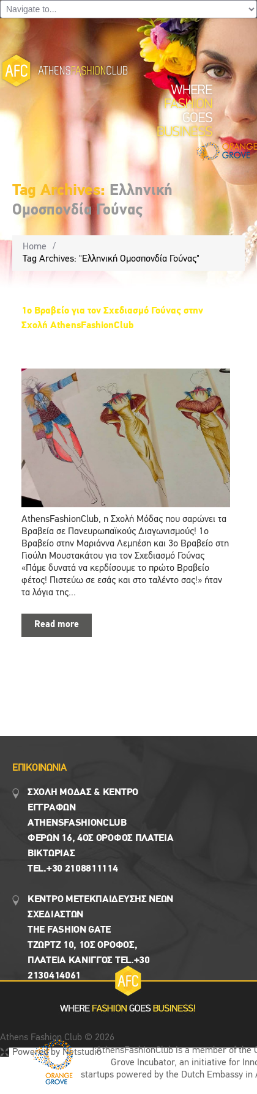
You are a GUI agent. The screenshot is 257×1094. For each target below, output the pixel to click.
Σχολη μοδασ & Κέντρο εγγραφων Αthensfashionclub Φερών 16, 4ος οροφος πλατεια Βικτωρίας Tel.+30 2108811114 (101, 831)
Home (35, 247)
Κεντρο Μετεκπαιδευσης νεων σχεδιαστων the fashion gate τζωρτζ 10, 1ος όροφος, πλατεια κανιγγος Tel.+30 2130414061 (100, 938)
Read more (56, 625)
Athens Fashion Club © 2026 (57, 1038)
